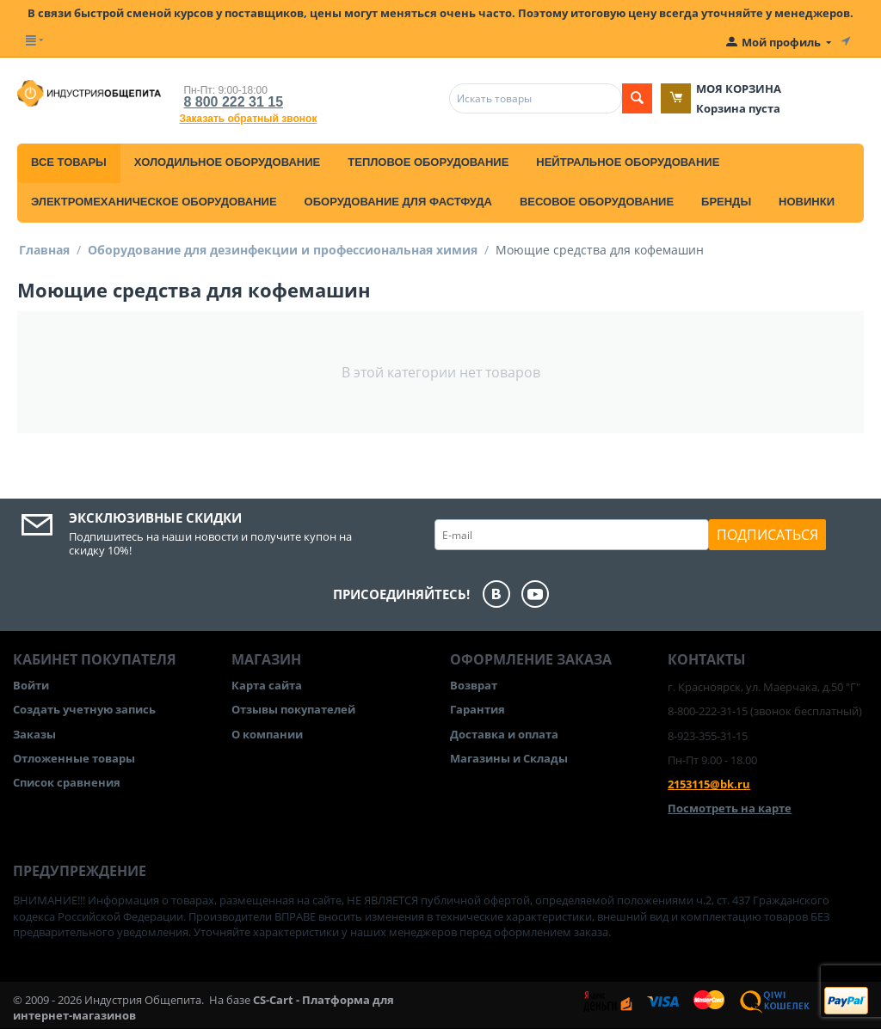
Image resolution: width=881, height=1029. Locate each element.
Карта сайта (266, 685)
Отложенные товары (74, 758)
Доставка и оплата (504, 734)
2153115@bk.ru (709, 784)
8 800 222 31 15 (233, 102)
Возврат (473, 685)
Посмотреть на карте (730, 808)
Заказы (34, 734)
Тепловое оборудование (428, 162)
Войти (31, 685)
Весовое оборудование (597, 201)
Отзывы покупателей (293, 709)
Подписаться (767, 534)
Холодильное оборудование (227, 162)
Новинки (807, 201)
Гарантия (477, 709)
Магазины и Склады (509, 758)
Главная (44, 250)
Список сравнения (66, 782)
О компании (267, 734)
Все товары (69, 162)
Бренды (726, 201)
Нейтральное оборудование (627, 162)
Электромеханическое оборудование (154, 201)
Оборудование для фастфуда (398, 201)
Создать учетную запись (84, 709)
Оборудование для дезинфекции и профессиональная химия (282, 250)
